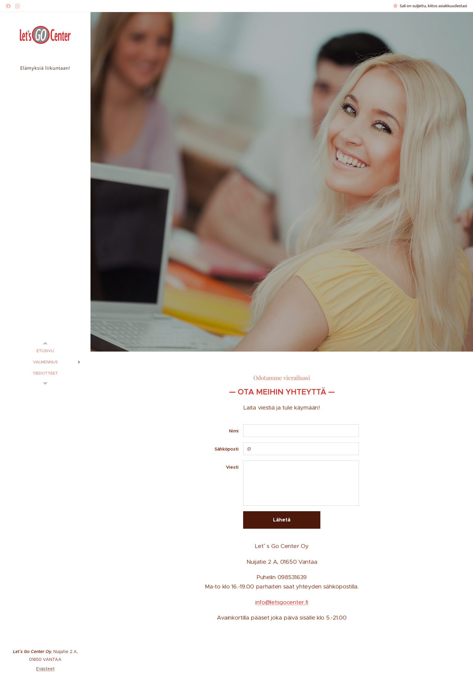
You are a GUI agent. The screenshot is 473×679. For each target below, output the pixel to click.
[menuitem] (45, 350)
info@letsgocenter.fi (281, 602)
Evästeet (45, 668)
